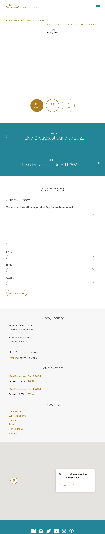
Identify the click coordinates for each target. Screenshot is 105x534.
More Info (66, 486)
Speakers (81, 24)
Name (9, 252)
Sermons (18, 20)
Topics (50, 24)
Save (68, 105)
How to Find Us (16, 428)
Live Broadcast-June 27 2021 (54, 138)
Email (9, 265)
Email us (13, 357)
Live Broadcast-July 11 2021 (50, 164)
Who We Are (15, 411)
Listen (52, 105)
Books (70, 24)
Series (60, 24)
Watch (37, 105)
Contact (13, 432)
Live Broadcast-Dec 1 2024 (25, 389)
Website (10, 278)
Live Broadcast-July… (35, 20)
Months (94, 24)
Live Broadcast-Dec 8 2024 (25, 376)
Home (9, 20)
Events (12, 424)
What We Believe (17, 415)
